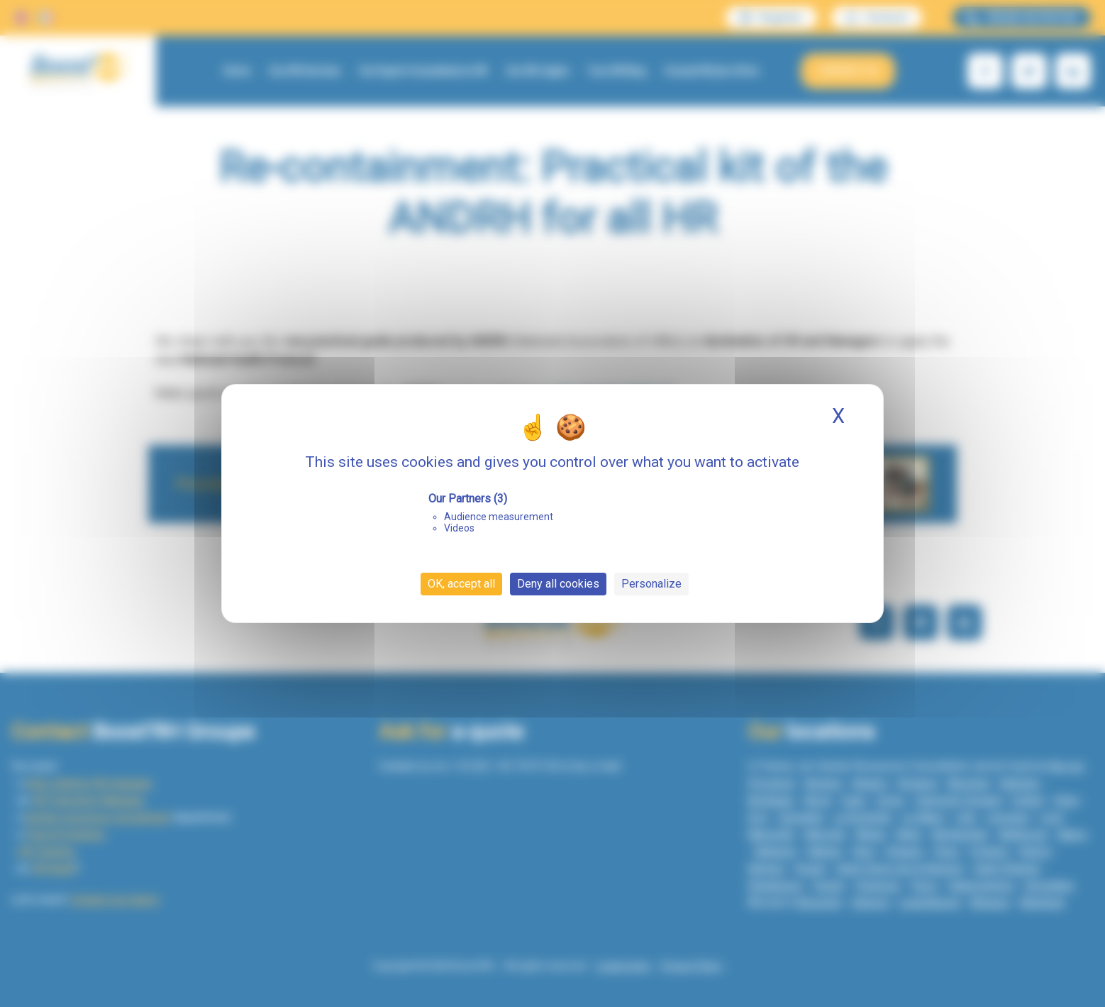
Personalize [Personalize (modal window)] (651, 583)
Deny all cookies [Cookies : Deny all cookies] (558, 583)
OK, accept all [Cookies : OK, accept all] (461, 583)
